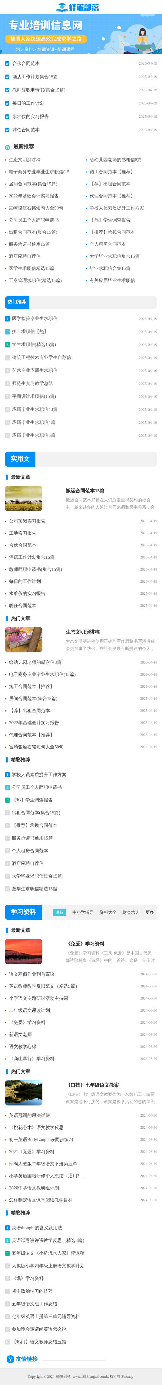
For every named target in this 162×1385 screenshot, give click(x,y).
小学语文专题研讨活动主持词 (38, 998)
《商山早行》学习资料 (32, 1058)
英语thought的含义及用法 (37, 1227)
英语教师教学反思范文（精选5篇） (44, 986)
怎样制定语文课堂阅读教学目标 (41, 1200)
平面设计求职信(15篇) (34, 396)
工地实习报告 (22, 533)
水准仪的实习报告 (30, 116)
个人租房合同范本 (108, 244)
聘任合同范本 (26, 129)
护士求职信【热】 (30, 331)
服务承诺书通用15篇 (29, 244)
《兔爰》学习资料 (27, 1022)
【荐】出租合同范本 (110, 183)
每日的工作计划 (28, 103)
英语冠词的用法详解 (29, 1115)
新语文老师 (20, 1034)
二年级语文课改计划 (29, 1010)
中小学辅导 (83, 912)
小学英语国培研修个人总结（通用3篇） (47, 1175)
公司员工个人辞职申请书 (34, 220)
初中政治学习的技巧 (32, 1291)
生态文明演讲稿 (25, 159)
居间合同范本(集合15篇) (33, 183)
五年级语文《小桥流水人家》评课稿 (48, 1253)
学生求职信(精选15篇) (34, 344)
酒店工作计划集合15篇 (35, 76)
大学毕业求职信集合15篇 (115, 256)
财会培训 (131, 912)
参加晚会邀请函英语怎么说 (39, 1329)
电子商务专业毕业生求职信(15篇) (42, 674)
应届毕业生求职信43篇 (35, 409)
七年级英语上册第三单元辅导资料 (46, 1316)
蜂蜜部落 (63, 1376)
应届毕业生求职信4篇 (33, 422)
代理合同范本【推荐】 (112, 196)
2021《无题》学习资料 (32, 1151)
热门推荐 (17, 302)
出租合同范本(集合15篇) (33, 232)
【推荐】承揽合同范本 (112, 232)
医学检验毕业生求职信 (35, 318)
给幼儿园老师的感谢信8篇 (116, 159)
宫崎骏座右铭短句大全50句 (36, 208)
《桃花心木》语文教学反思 (36, 1127)
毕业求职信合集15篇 (110, 268)
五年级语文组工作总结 (34, 1303)
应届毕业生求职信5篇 (33, 435)
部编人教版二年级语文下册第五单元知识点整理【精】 (47, 1163)
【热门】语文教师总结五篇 (39, 1341)
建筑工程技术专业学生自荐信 (41, 357)
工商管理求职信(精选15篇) (35, 280)
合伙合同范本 (26, 63)
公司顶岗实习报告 (27, 521)
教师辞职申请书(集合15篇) (38, 90)
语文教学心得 (22, 1046)
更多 (150, 912)
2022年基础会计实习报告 (34, 196)
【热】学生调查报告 (110, 220)
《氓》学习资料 (28, 1278)
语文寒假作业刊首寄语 (32, 974)
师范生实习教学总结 (32, 383)
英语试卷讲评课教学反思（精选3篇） (49, 1240)
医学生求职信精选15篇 (31, 268)
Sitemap (127, 1376)
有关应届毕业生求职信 (112, 280)
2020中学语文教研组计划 (34, 1187)
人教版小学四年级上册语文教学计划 (48, 1265)
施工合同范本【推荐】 (112, 171)
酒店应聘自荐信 (25, 256)
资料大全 (108, 912)
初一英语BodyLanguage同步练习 (41, 1139)
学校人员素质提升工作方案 (117, 208)
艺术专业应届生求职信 (35, 370)
